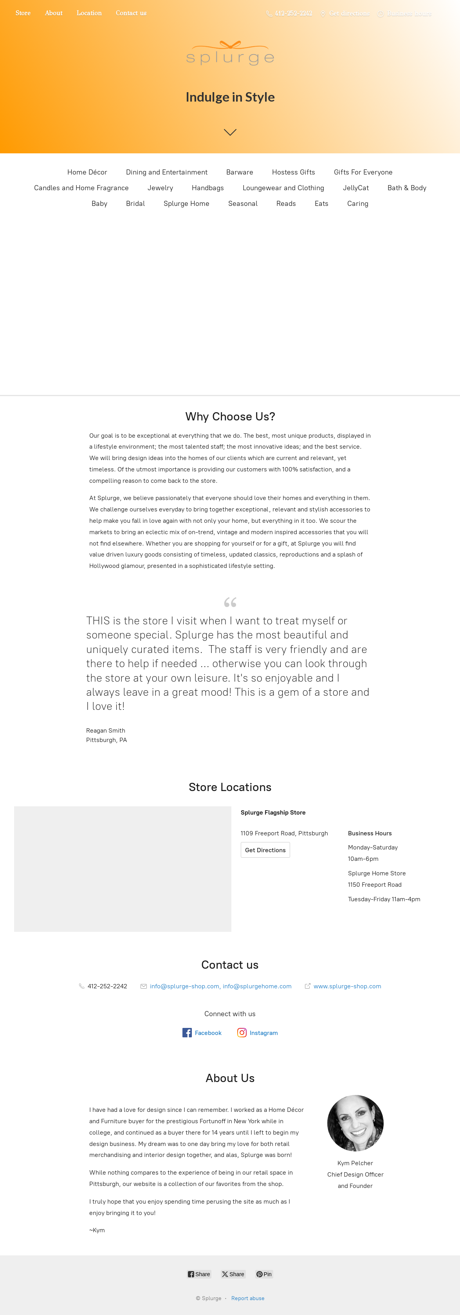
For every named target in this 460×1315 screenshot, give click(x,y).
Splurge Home (186, 203)
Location (89, 13)
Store (23, 13)
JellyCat (356, 188)
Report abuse (248, 1298)
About (53, 13)
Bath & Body (407, 188)
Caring (357, 203)
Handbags (208, 188)
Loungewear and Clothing (283, 188)
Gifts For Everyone (363, 172)
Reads (286, 203)
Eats (321, 203)
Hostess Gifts (293, 172)
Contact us (131, 13)
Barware (239, 172)
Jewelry (160, 188)
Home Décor (87, 172)
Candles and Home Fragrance (81, 188)
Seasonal (243, 203)
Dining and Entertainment (166, 172)
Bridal (135, 203)
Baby (99, 203)
